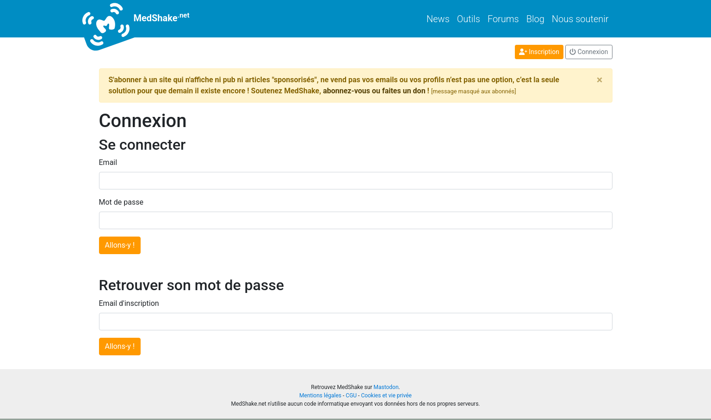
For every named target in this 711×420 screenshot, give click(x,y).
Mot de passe (121, 202)
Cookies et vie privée (386, 395)
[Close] (599, 80)
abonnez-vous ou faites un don (374, 90)
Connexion (588, 51)
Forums (503, 18)
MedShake (144, 19)
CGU (351, 395)
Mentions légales (320, 395)
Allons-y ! (120, 245)
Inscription (539, 51)
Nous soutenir (580, 18)
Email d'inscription (129, 303)
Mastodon (385, 387)
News (438, 18)
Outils (468, 18)
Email (108, 162)
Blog (535, 18)
